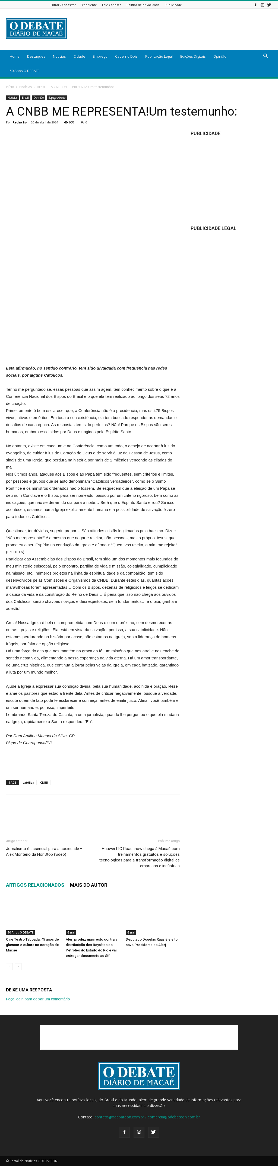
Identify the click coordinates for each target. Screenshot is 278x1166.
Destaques (36, 56)
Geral (71, 933)
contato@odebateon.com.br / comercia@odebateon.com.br (147, 1117)
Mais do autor (88, 885)
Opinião (219, 56)
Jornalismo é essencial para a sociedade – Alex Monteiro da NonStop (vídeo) (44, 851)
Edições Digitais (193, 56)
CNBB (44, 782)
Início (10, 87)
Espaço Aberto (56, 98)
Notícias (59, 56)
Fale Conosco (111, 5)
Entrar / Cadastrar (63, 5)
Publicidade (173, 5)
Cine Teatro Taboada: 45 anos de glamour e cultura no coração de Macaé (32, 945)
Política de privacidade (143, 5)
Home (15, 56)
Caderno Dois (126, 56)
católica (28, 782)
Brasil (41, 87)
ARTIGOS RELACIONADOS (35, 885)
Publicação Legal (159, 56)
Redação (19, 122)
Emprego (100, 56)
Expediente (88, 5)
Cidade (79, 56)
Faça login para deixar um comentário (38, 999)
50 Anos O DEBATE (25, 70)
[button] (265, 56)
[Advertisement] (92, 351)
